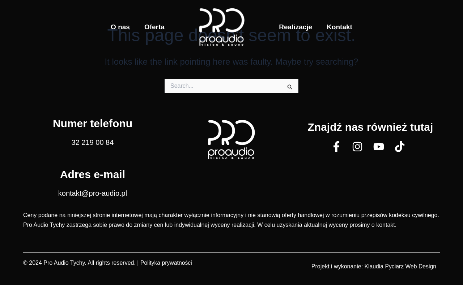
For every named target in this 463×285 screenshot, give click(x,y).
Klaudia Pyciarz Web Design (399, 266)
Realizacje (295, 27)
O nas (120, 27)
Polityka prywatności (166, 263)
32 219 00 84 (93, 142)
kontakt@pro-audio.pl (92, 193)
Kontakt (339, 27)
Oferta (154, 27)
